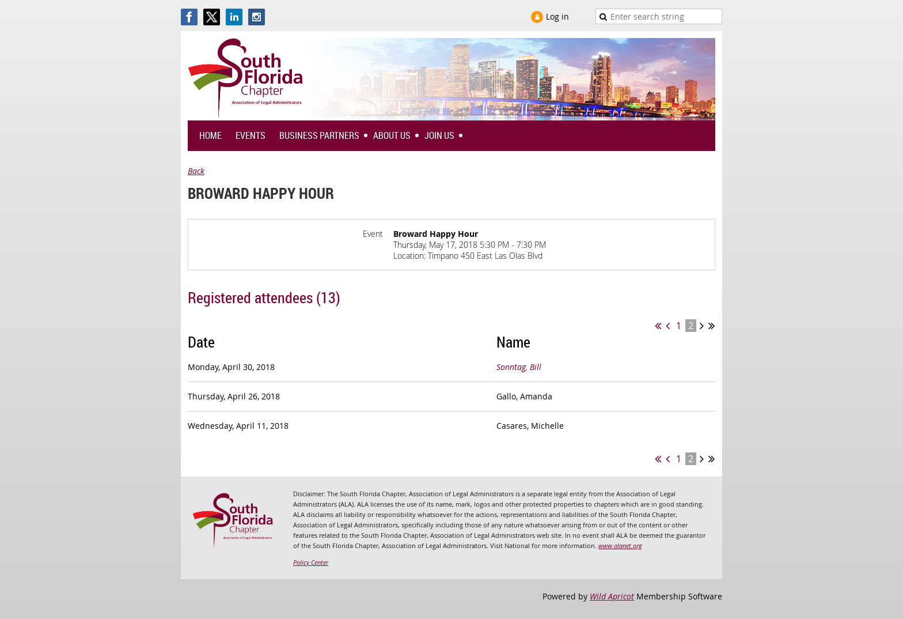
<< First (658, 325)
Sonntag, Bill (518, 366)
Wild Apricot (612, 596)
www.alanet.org (620, 545)
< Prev (667, 325)
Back (196, 170)
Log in (557, 16)
